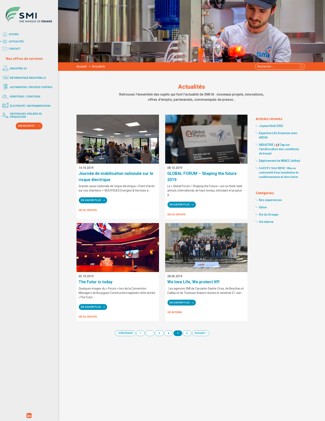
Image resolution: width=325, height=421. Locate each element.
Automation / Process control (27, 87)
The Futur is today (96, 282)
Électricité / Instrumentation (25, 106)
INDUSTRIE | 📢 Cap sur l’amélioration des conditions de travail (279, 149)
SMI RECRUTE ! (26, 125)
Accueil (10, 34)
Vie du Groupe (88, 210)
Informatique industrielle (23, 78)
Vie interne (174, 312)
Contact (10, 49)
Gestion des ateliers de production (21, 115)
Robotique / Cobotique (20, 96)
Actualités (12, 41)
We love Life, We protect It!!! (193, 282)
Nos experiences (270, 200)
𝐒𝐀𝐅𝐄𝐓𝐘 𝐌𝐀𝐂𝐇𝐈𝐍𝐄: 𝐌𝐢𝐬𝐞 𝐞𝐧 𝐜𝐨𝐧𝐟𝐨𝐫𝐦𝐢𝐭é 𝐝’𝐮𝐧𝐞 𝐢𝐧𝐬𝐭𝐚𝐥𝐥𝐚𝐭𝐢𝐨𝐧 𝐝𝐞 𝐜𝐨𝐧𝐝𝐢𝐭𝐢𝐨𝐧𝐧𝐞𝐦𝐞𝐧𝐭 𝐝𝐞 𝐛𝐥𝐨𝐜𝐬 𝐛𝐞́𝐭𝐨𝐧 (279, 172)
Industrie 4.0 (14, 68)
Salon (263, 207)
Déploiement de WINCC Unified (279, 160)
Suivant (200, 333)
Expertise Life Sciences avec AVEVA (278, 135)
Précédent (125, 333)
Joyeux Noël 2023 (271, 126)
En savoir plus (91, 200)
